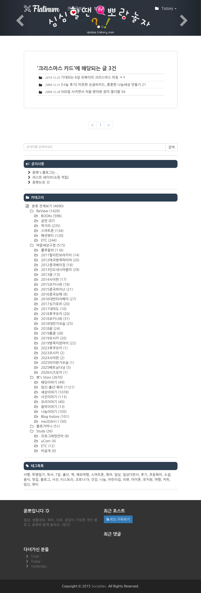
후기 (144, 474)
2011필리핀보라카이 (59, 255)
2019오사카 (53, 338)
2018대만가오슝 (56, 323)
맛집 (35, 479)
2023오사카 (52, 353)
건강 (94, 479)
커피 (166, 479)
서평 (27, 474)
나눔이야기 (53, 411)
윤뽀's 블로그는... (45, 172)
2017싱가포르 (55, 304)
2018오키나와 (55, 318)
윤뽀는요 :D (41, 182)
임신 (27, 484)
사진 (55, 479)
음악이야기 (52, 406)
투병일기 (38, 474)
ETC (48, 240)
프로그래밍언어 (54, 436)
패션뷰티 (52, 235)
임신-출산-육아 (57, 387)
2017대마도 (53, 309)
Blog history (54, 416)
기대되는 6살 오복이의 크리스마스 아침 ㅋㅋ (93, 77)
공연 (47, 221)
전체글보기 (76, 8)
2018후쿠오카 (55, 313)
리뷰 (126, 479)
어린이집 (114, 479)
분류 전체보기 (47, 206)
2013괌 (50, 274)
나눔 (103, 479)
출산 (66, 474)
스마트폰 (52, 230)
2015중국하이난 (56, 289)
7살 (58, 474)
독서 (50, 474)
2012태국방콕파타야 (59, 260)
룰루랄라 (52, 250)
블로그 (45, 479)
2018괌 (50, 328)
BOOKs (51, 216)
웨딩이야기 (52, 382)
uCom (48, 441)
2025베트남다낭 (55, 367)
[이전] (92, 125)
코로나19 (82, 479)
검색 (171, 147)
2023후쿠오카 (54, 348)
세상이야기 (54, 392)
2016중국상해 (54, 294)
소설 (167, 474)
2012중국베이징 (56, 265)
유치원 (148, 479)
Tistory (165, 10)
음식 (27, 479)
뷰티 (35, 484)
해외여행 (82, 474)
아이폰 (136, 479)
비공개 (48, 451)
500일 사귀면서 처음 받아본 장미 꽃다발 (90, 91)
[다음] (108, 125)
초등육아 (155, 474)
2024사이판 (52, 358)
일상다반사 (131, 474)
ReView (47, 211)
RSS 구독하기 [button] (118, 519)
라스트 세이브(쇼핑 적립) (50, 177)
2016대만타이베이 (58, 299)
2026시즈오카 (54, 372)
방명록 (99, 8)
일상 (117, 474)
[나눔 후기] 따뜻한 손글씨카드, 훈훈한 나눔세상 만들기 (101, 84)
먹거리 (50, 225)
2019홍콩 (51, 333)
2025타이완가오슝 (57, 362)
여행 (157, 479)
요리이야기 (52, 401)
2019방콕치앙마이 (58, 343)
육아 (109, 474)
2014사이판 (53, 279)
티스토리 (66, 479)
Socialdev (98, 586)
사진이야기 (53, 397)
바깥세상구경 (50, 245)
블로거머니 (47, 426)
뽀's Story (49, 377)
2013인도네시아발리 (59, 269)
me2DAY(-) (53, 421)
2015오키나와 (55, 284)
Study (44, 431)
